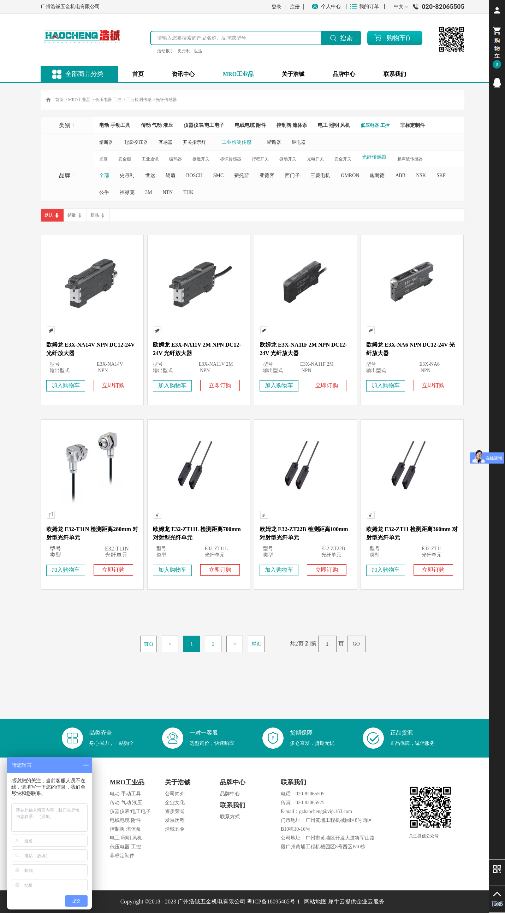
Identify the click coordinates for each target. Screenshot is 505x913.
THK (188, 192)
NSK (421, 175)
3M (148, 192)
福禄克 (127, 192)
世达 (198, 50)
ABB (400, 175)
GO (356, 644)
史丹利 (184, 50)
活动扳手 (165, 50)
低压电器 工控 (108, 99)
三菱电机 (320, 175)
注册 (295, 7)
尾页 (256, 644)
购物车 (396, 37)
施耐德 (377, 175)
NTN (167, 192)
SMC (218, 175)
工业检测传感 (139, 99)
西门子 (292, 175)
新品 (94, 215)
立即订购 (113, 385)
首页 (138, 74)
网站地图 (314, 902)
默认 (48, 215)
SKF (441, 175)
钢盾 (171, 175)
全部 (104, 175)
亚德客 (267, 175)
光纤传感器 (166, 99)
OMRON (350, 175)
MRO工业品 (79, 99)
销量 (71, 215)
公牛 (104, 192)
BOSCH (194, 175)
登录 (276, 7)
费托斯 (241, 175)
